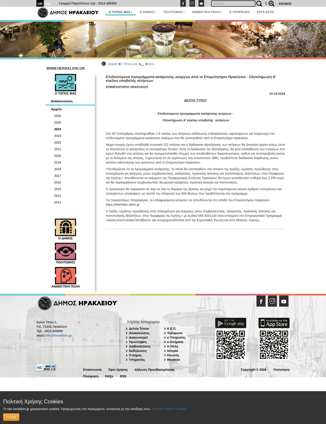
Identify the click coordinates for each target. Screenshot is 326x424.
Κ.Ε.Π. (171, 328)
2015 (57, 189)
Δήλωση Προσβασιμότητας (155, 369)
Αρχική (113, 64)
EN (48, 4)
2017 (57, 175)
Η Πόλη (172, 346)
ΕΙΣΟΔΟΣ (285, 3)
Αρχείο (56, 109)
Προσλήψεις (138, 342)
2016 (57, 182)
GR (40, 4)
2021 (57, 149)
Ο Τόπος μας (129, 64)
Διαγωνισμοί (138, 337)
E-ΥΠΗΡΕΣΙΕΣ (239, 12)
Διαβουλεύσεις (140, 346)
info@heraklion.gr (58, 335)
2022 (57, 142)
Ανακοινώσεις (62, 101)
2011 (57, 202)
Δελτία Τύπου (139, 328)
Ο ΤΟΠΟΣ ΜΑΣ (120, 12)
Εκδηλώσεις (138, 351)
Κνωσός (173, 355)
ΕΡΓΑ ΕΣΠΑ (265, 12)
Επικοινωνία (92, 369)
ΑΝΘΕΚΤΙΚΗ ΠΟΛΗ (207, 12)
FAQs (109, 376)
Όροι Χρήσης (118, 369)
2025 (57, 122)
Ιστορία (172, 351)
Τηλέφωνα (174, 333)
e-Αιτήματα (175, 342)
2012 (57, 195)
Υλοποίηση (281, 369)
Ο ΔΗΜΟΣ (147, 12)
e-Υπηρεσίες (176, 337)
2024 (150, 64)
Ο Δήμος (135, 355)
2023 (57, 136)
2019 (57, 162)
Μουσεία (173, 359)
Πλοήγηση (90, 376)
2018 (57, 169)
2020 (57, 156)
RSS (123, 376)
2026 (57, 116)
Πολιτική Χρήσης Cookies (169, 409)
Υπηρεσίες (137, 359)
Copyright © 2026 (253, 369)
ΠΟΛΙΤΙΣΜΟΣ (174, 12)
